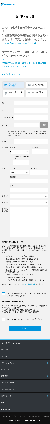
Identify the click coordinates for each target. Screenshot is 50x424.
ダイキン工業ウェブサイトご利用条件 (13, 416)
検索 (3, 402)
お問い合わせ (6, 396)
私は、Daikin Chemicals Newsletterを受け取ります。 (26, 319)
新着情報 (4, 376)
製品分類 (5, 196)
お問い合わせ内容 (5, 210)
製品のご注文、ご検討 (15, 93)
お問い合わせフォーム (12, 74)
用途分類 (5, 202)
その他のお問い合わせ (38, 93)
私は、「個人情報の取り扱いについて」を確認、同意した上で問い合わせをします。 (27, 295)
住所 (3, 168)
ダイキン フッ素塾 (8, 383)
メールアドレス (7, 117)
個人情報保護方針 (29, 284)
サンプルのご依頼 (38, 85)
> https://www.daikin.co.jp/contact (19, 43)
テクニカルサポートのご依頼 (15, 85)
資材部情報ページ (7, 389)
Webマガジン (6, 369)
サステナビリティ (7, 363)
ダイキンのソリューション (11, 343)
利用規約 (46, 416)
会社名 (4, 125)
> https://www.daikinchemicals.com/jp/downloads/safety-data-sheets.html (25, 62)
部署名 (4, 142)
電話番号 (5, 148)
